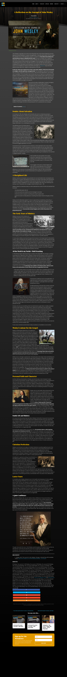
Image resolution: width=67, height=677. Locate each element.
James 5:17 (42, 65)
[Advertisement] (33, 652)
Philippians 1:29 (42, 577)
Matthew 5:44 (51, 577)
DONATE (62, 4)
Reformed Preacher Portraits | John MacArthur (32, 616)
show (24, 106)
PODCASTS (42, 4)
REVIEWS (51, 4)
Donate (41, 668)
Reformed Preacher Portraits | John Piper (18, 615)
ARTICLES (47, 4)
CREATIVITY (56, 4)
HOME (33, 4)
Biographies (34, 15)
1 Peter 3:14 (36, 577)
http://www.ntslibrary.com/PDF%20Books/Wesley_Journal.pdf (32, 558)
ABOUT (36, 4)
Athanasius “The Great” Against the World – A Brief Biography (47, 616)
